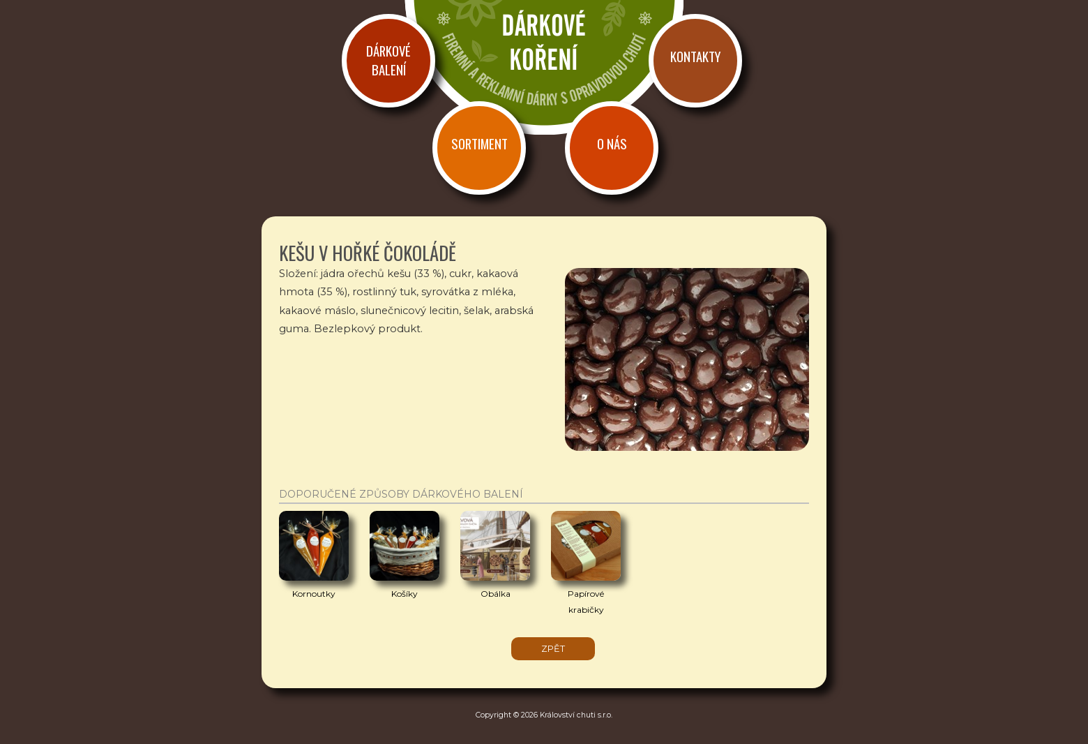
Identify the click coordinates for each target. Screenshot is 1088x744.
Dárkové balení (388, 60)
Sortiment (479, 143)
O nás (612, 143)
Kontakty (695, 56)
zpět (553, 648)
